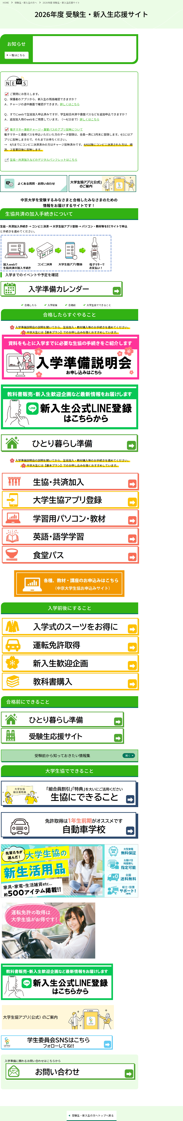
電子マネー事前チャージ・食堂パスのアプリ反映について (46, 129)
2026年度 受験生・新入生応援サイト (61, 2)
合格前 (72, 305)
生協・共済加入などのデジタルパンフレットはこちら (43, 160)
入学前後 (52, 305)
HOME (6, 2)
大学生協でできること (99, 305)
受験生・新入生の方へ (26, 2)
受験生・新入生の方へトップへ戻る (93, 1115)
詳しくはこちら (70, 104)
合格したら (30, 305)
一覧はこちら (17, 55)
